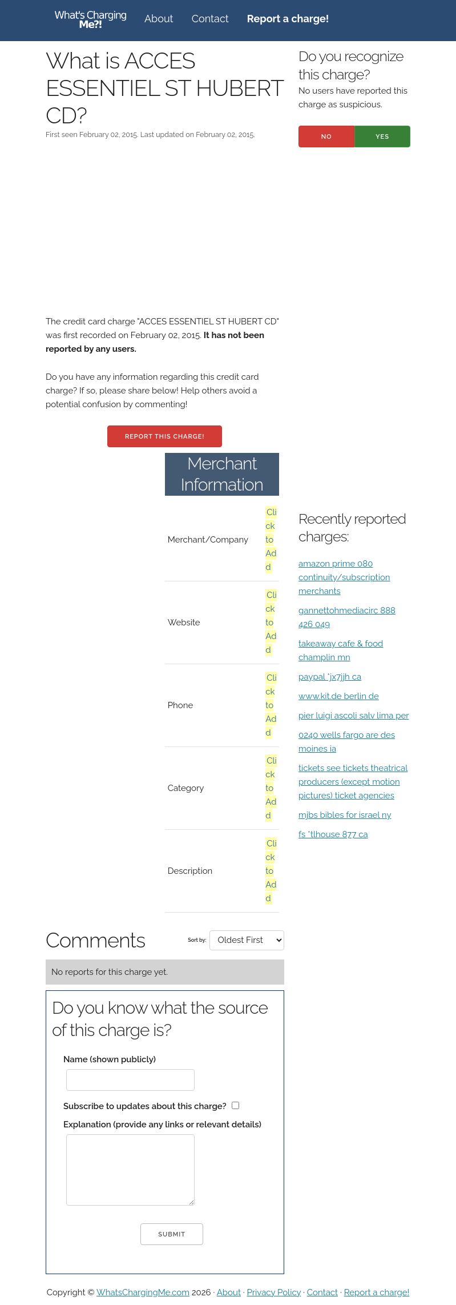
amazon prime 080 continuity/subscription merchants (344, 577)
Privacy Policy (274, 1292)
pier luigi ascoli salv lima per (353, 715)
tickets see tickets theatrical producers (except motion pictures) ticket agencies (352, 782)
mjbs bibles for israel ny (345, 815)
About (158, 19)
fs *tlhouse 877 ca (333, 834)
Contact (210, 19)
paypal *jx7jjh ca (329, 677)
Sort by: (197, 940)
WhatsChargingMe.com (142, 1292)
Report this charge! (164, 436)
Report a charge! (377, 1292)
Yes (382, 136)
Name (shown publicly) (109, 1059)
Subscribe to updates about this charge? (145, 1106)
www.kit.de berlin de (338, 696)
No (326, 136)
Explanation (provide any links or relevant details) (162, 1124)
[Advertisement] (165, 235)
